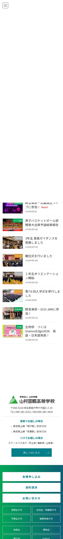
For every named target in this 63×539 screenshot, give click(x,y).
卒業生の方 (16, 518)
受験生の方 (16, 509)
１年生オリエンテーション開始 (41, 275)
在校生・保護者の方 (46, 509)
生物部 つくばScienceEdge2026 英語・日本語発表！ (40, 331)
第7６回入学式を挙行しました (42, 293)
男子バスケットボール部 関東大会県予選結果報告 (43, 222)
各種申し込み (32, 477)
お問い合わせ (32, 498)
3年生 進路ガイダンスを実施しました (41, 240)
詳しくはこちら (31, 452)
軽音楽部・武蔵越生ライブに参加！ (41, 204)
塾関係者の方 (46, 518)
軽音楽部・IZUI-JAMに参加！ (42, 311)
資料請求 (32, 487)
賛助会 (46, 529)
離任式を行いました (38, 256)
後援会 (16, 529)
